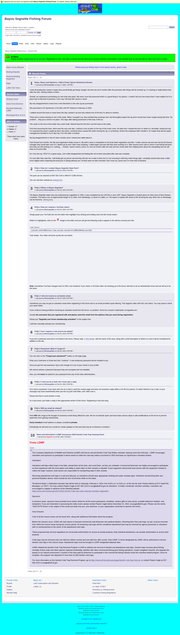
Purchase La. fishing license (103, 590)
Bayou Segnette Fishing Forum (28, 19)
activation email (23, 29)
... (39, 77)
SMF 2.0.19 (81, 606)
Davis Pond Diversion (14, 104)
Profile (9, 587)
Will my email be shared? (51, 408)
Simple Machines (99, 606)
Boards (9, 583)
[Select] (36, 227)
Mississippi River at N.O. (15, 115)
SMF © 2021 (90, 606)
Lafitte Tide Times (13, 88)
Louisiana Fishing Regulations (104, 593)
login (25, 27)
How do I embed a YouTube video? (55, 207)
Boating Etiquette (13, 72)
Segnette (49, 437)
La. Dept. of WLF (99, 587)
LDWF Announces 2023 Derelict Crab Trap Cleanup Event (80, 435)
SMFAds (86, 610)
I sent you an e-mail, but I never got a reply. (59, 382)
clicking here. (58, 180)
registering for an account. (35, 59)
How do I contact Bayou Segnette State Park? (60, 168)
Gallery (9, 590)
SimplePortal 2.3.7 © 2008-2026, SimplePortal (90, 633)
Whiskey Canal (12, 99)
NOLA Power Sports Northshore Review (75, 82)
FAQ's (37, 168)
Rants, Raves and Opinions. (46, 82)
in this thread (89, 339)
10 (40, 77)
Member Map (12, 593)
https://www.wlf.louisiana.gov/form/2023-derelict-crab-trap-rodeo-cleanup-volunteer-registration (70, 491)
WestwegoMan (49, 85)
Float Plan (96, 583)
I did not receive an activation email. (56, 296)
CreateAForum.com (97, 608)
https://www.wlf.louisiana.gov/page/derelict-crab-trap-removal (115, 560)
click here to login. (160, 59)
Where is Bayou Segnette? (52, 188)
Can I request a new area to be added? (57, 331)
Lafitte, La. (37, 587)
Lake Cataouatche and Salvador (45, 583)
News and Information (46, 435)
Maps (8, 83)
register (31, 27)
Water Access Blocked (15, 67)
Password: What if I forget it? (53, 349)
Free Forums (95, 610)
